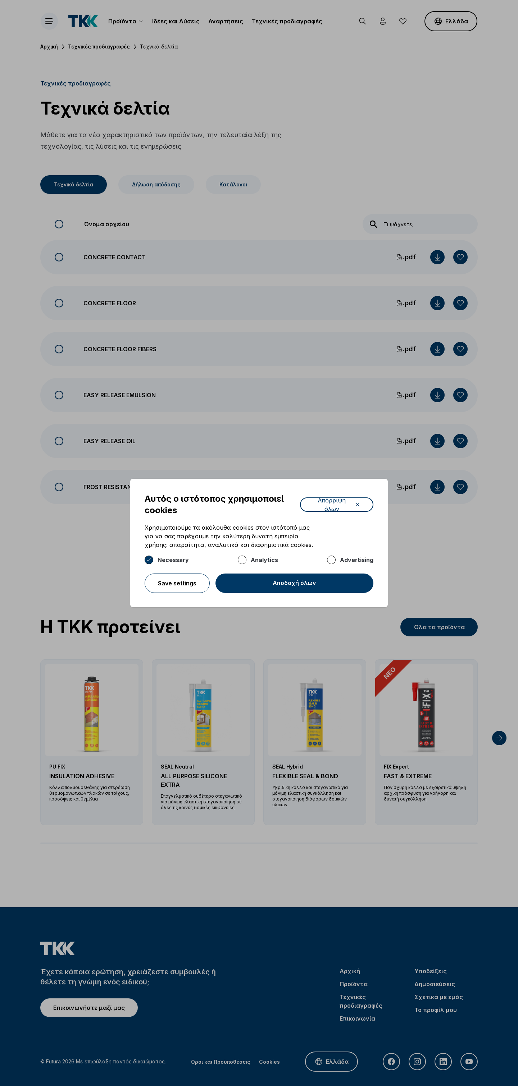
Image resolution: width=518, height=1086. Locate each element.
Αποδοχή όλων (294, 582)
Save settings (177, 583)
